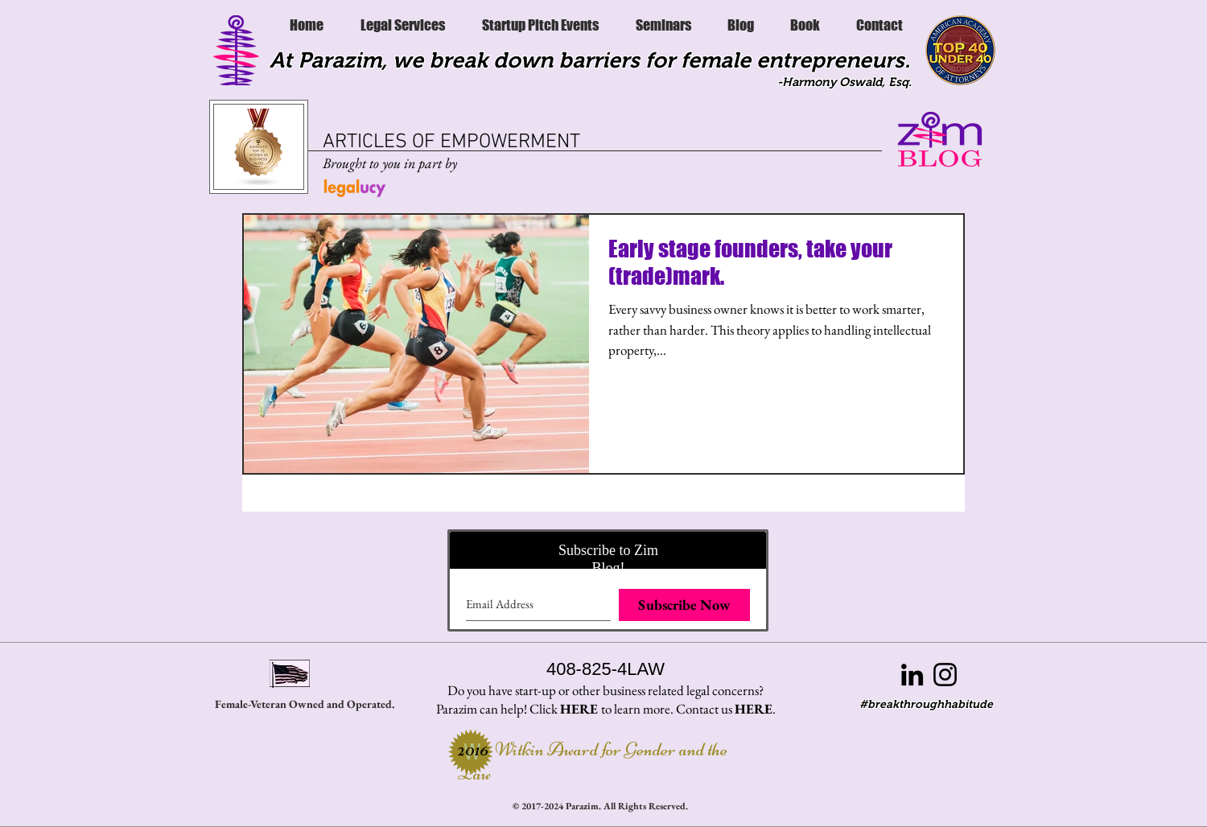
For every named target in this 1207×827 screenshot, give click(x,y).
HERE (579, 709)
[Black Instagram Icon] (945, 674)
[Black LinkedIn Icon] (912, 674)
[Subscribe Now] (684, 605)
